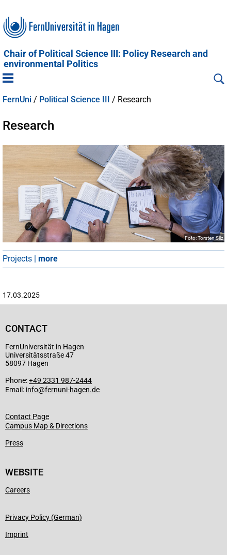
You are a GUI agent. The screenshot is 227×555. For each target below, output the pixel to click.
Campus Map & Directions (46, 426)
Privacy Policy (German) (43, 517)
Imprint (16, 534)
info (32, 390)
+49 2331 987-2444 (60, 380)
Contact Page (27, 416)
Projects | (30, 259)
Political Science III (74, 99)
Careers (17, 490)
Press (14, 443)
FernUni (17, 99)
